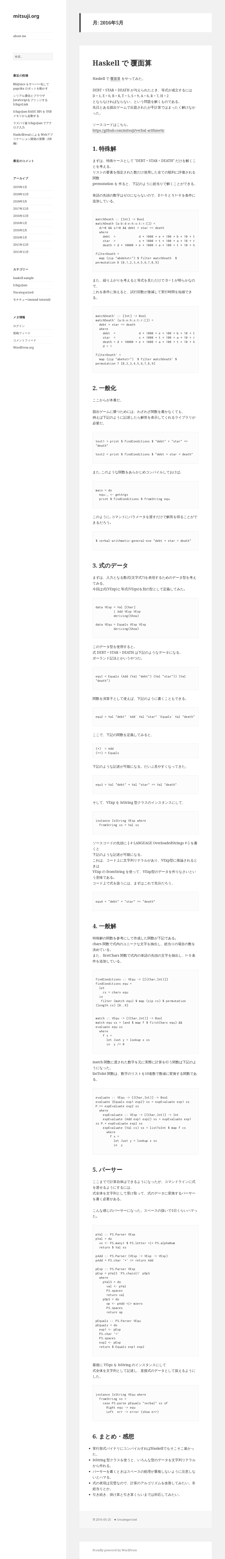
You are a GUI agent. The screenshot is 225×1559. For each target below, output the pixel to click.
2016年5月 (20, 223)
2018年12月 (21, 194)
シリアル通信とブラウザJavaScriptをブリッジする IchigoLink (30, 100)
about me (19, 36)
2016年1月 (20, 237)
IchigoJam (20, 285)
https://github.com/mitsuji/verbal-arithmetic (129, 130)
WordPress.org (23, 347)
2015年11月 (21, 252)
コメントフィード (24, 340)
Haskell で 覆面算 (122, 63)
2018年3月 (20, 201)
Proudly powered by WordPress (115, 1550)
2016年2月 (20, 230)
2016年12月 (21, 216)
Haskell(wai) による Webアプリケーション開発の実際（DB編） (33, 139)
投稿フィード (21, 333)
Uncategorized (23, 292)
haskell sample (23, 278)
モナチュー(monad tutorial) (31, 300)
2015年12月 (21, 245)
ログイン (19, 326)
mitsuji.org (26, 16)
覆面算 (115, 78)
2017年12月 (21, 209)
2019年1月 (20, 187)
